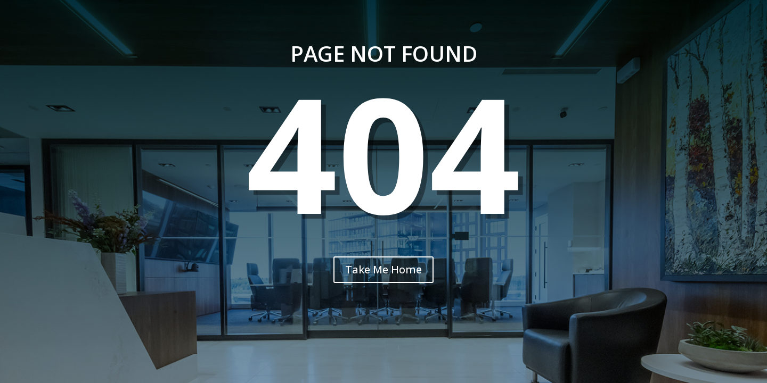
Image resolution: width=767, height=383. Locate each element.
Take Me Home (383, 269)
